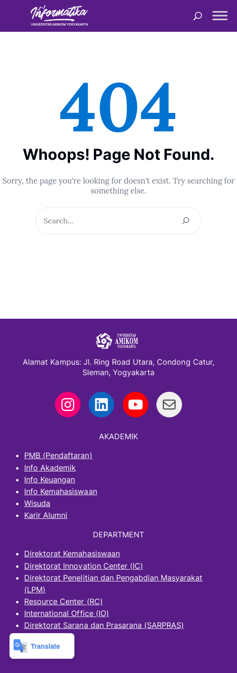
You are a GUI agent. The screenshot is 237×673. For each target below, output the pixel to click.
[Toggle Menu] (220, 15)
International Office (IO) (66, 613)
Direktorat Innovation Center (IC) (83, 566)
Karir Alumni (45, 515)
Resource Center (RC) (63, 601)
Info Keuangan (49, 479)
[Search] (186, 220)
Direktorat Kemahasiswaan (72, 553)
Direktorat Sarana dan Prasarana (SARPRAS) (104, 625)
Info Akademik (50, 467)
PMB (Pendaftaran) (58, 455)
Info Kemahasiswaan (60, 491)
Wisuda (37, 503)
